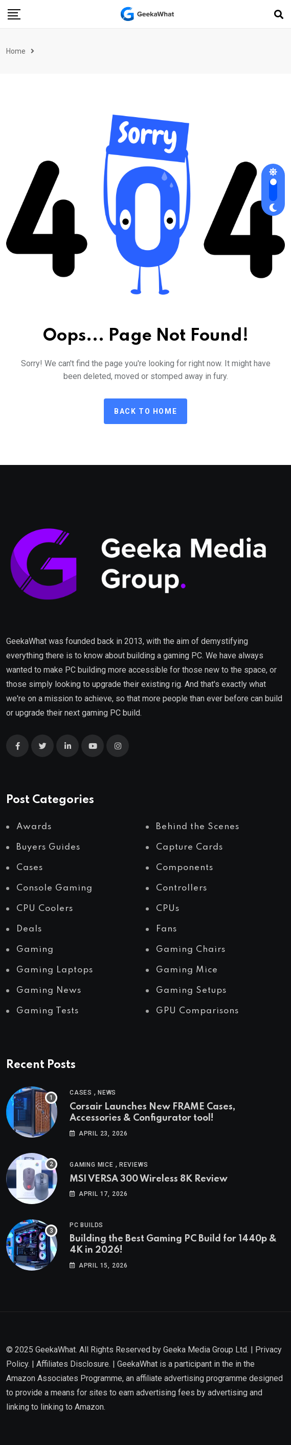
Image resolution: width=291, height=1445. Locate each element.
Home (16, 51)
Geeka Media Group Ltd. (206, 1349)
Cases (81, 1092)
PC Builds (86, 1225)
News (107, 1092)
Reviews (133, 1164)
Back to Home (145, 411)
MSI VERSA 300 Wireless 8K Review (149, 1179)
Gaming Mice (92, 1164)
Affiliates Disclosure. (73, 1364)
